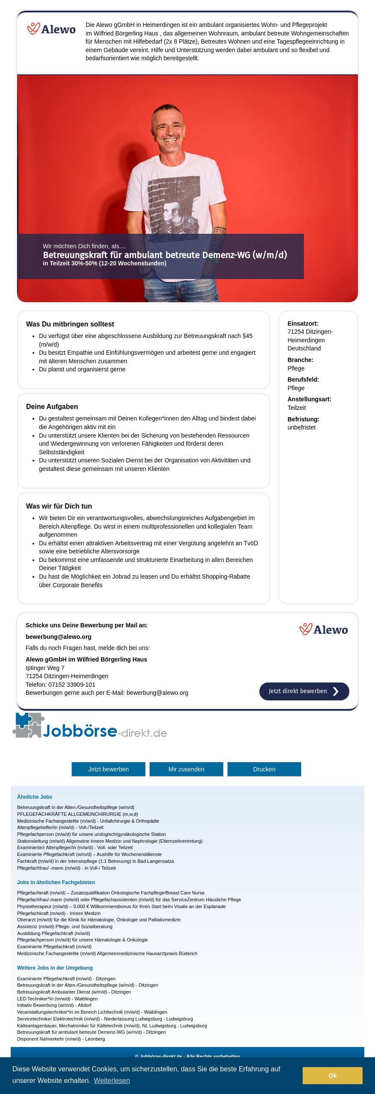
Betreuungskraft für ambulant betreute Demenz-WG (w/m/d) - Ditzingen (91, 1032)
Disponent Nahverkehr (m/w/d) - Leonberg (61, 1038)
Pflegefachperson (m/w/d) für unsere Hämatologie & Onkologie (82, 939)
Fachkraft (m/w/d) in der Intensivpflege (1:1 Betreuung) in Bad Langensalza (95, 861)
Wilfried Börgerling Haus (126, 33)
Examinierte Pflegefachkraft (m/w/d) (54, 946)
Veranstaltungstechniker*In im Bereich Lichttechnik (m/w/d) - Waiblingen (92, 1012)
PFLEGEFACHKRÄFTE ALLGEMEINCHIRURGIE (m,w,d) (77, 814)
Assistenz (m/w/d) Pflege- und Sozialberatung (65, 926)
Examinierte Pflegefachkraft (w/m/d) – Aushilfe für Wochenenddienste (89, 854)
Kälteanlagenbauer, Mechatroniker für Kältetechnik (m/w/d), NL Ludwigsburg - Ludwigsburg (112, 1025)
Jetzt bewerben (108, 769)
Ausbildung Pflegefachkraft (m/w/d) (53, 933)
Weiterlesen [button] (112, 1080)
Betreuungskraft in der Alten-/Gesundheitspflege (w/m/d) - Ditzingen (87, 985)
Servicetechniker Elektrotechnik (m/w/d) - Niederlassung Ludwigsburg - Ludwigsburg (105, 1018)
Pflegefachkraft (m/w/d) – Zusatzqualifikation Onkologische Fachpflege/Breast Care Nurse (111, 892)
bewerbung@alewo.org (59, 636)
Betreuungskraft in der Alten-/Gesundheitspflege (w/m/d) (75, 807)
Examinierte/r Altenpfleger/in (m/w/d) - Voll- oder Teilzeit (75, 847)
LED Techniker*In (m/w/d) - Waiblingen (57, 998)
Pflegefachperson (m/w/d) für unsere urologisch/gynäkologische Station (91, 834)
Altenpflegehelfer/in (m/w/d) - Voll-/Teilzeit (60, 827)
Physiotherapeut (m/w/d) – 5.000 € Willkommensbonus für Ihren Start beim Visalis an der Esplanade (121, 906)
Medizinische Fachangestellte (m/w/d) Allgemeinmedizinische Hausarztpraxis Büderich (107, 953)
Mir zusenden (186, 769)
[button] (294, 1075)
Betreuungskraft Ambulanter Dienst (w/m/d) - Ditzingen (74, 991)
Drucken (264, 769)
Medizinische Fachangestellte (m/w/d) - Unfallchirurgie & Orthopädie (88, 820)
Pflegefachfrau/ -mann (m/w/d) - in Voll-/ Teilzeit (66, 867)
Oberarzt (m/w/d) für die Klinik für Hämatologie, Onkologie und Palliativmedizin (99, 919)
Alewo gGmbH (115, 24)
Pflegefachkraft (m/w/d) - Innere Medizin (59, 913)
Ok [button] (333, 1075)
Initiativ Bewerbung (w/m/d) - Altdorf (54, 1005)
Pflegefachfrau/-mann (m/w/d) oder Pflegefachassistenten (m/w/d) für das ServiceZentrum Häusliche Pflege (129, 899)
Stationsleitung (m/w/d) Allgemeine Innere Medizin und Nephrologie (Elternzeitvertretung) (110, 841)
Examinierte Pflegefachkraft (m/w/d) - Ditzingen (66, 978)
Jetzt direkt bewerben (304, 691)
